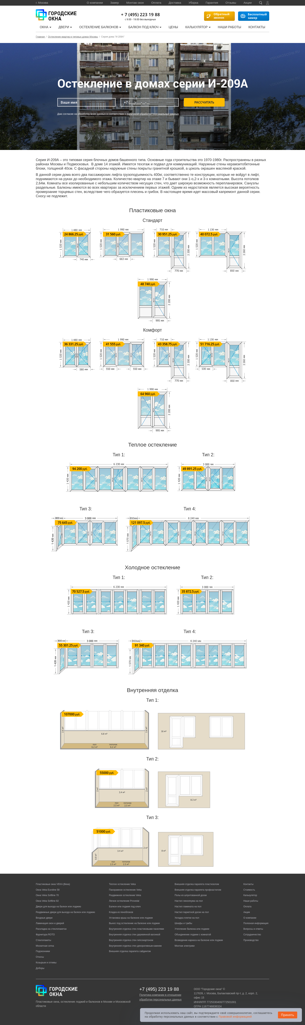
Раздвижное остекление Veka (125, 895)
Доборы (40, 968)
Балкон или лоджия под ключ (125, 906)
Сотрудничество (252, 934)
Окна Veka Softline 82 (47, 901)
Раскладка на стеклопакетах (51, 929)
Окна (45, 27)
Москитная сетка (45, 945)
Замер (114, 2)
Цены (173, 27)
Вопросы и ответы (253, 929)
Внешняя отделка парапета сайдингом (130, 951)
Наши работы (229, 27)
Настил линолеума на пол (189, 901)
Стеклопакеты (43, 940)
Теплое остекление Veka (122, 884)
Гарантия (212, 2)
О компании (95, 2)
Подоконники (43, 951)
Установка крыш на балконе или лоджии (131, 917)
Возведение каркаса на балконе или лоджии (199, 940)
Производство (251, 940)
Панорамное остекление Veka (125, 889)
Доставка (175, 2)
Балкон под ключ (144, 27)
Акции (248, 2)
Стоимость (249, 889)
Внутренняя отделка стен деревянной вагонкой (134, 934)
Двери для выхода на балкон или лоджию (58, 906)
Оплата (156, 2)
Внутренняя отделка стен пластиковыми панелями (136, 929)
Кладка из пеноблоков (121, 912)
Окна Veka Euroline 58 (48, 889)
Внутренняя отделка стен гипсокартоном (131, 940)
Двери (65, 27)
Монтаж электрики (185, 945)
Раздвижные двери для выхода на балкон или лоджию (65, 912)
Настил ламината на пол (188, 906)
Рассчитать (204, 102)
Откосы (40, 957)
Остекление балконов (100, 27)
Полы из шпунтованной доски (191, 895)
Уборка (193, 2)
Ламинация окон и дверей (50, 923)
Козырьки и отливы (46, 962)
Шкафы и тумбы (183, 923)
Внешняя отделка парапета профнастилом (198, 889)
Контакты (257, 27)
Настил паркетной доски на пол (192, 912)
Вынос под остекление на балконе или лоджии (134, 923)
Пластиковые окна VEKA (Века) (53, 884)
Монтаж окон (135, 2)
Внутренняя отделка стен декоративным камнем (135, 945)
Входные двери (44, 917)
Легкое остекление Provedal (124, 901)
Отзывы (230, 2)
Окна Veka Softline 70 (47, 895)
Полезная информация (255, 923)
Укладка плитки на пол (187, 917)
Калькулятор (198, 27)
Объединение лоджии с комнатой (193, 934)
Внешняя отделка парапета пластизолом (197, 884)
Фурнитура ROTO (45, 934)
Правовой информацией (235, 1016)
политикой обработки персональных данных (153, 113)
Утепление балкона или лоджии (192, 929)
